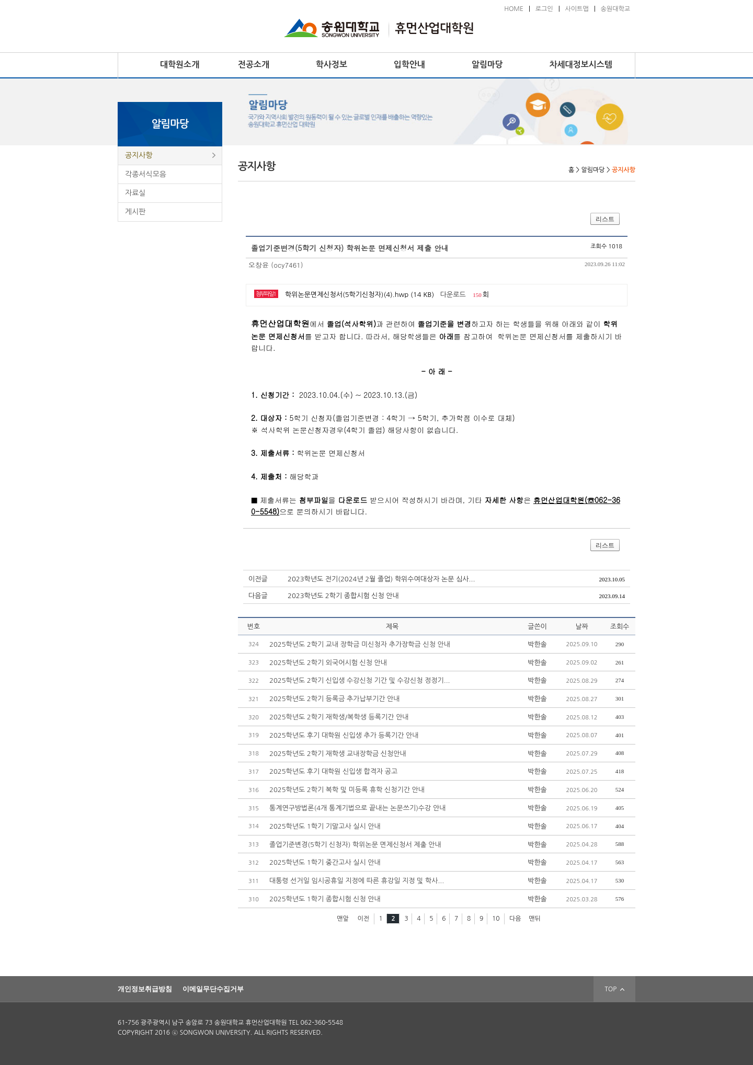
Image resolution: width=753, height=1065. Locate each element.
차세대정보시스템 (581, 64)
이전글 (258, 579)
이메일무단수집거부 (213, 989)
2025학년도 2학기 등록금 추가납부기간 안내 (334, 698)
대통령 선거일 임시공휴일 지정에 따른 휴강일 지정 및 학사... (356, 880)
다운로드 (453, 294)
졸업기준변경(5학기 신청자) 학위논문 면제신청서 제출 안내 (355, 844)
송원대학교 (615, 9)
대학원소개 (179, 64)
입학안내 (409, 64)
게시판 (135, 211)
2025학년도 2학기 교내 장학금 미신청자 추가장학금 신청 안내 (359, 644)
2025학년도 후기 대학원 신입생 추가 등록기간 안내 (344, 735)
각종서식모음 (145, 174)
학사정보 (331, 64)
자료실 (135, 193)
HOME (513, 9)
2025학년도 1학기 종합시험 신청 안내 (325, 899)
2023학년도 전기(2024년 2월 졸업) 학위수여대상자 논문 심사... (381, 579)
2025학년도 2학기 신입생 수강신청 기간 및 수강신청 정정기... (359, 680)
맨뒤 (535, 918)
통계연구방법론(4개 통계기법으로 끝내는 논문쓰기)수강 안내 (357, 808)
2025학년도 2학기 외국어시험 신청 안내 (328, 662)
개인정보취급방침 (145, 989)
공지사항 (139, 155)
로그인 (544, 9)
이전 (363, 918)
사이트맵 (577, 9)
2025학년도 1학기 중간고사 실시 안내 (325, 862)
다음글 (258, 595)
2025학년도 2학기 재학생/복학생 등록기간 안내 (339, 717)
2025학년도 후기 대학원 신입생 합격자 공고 (333, 771)
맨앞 (343, 918)
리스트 (605, 219)
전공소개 (253, 64)
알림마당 (487, 64)
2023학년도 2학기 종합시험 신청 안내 (343, 595)
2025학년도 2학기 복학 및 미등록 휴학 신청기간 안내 (347, 789)
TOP (614, 989)
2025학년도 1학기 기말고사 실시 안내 (325, 826)
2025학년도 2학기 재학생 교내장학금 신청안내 (337, 753)
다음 (515, 918)
